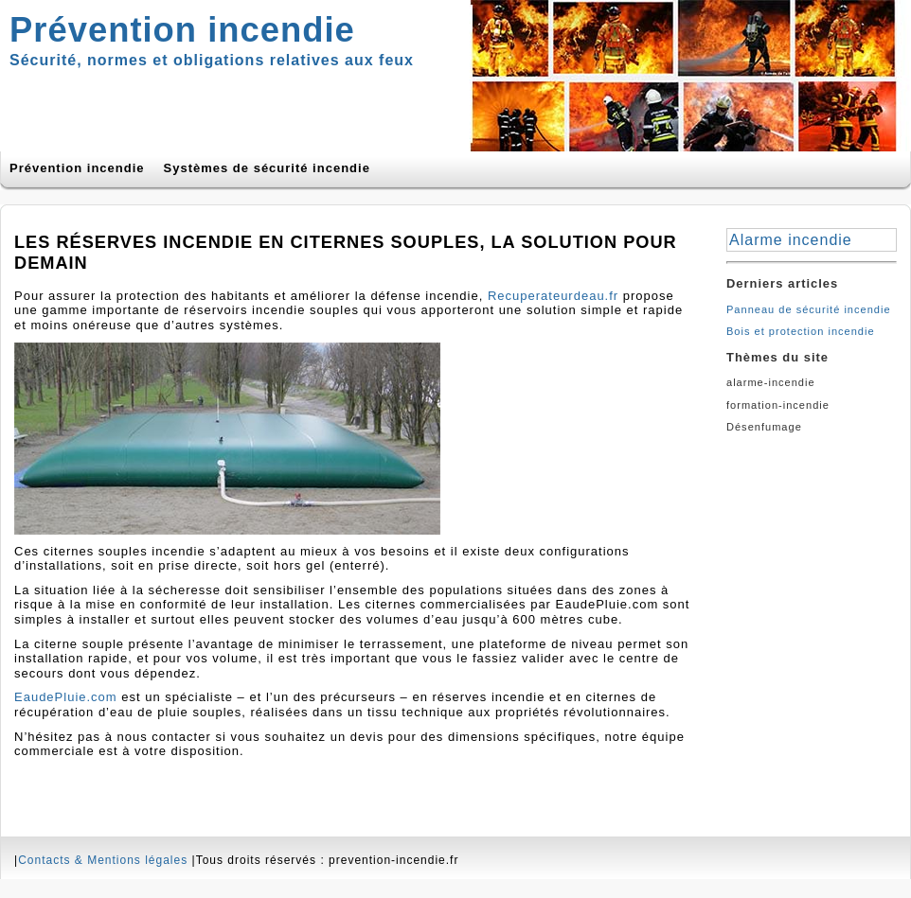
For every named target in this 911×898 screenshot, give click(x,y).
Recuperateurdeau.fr (553, 296)
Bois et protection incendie (800, 331)
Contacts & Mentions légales (103, 860)
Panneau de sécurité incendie (808, 309)
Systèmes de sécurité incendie (267, 168)
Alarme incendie (790, 240)
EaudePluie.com (65, 697)
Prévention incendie (77, 168)
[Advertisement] (811, 504)
